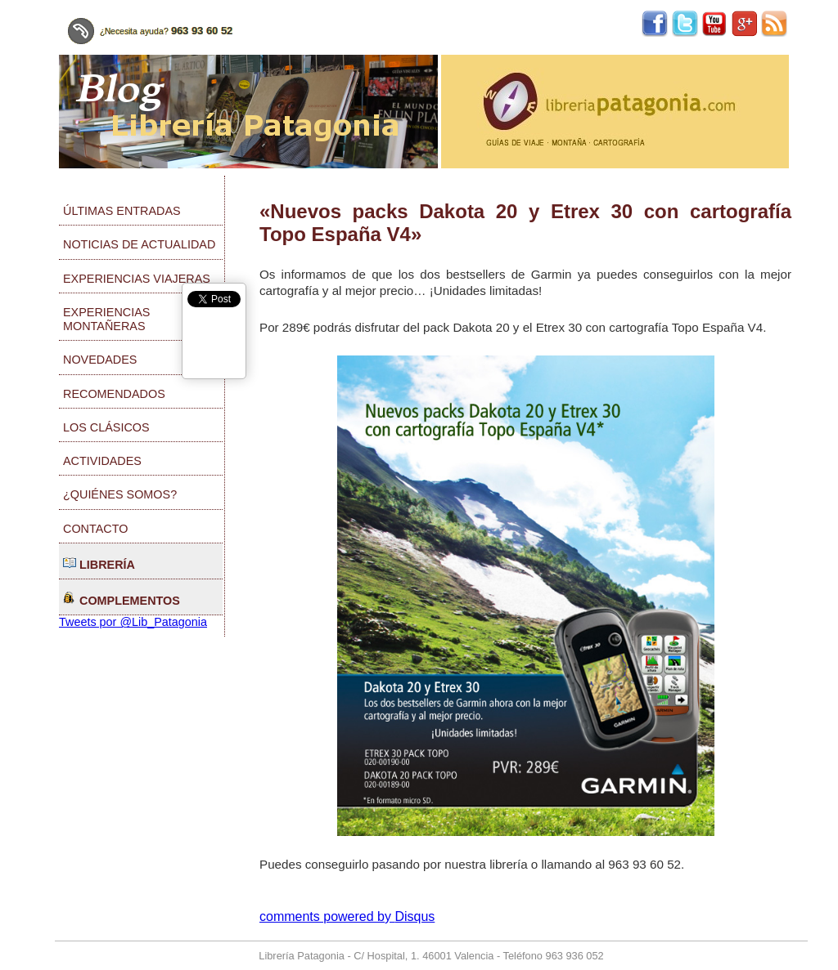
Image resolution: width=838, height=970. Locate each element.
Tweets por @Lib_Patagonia (133, 621)
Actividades (102, 460)
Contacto (95, 528)
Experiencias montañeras (106, 319)
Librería (99, 563)
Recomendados (114, 393)
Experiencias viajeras (136, 278)
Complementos (121, 599)
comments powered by (347, 916)
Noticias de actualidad (139, 244)
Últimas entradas (122, 210)
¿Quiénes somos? (120, 494)
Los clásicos (106, 427)
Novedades (100, 359)
